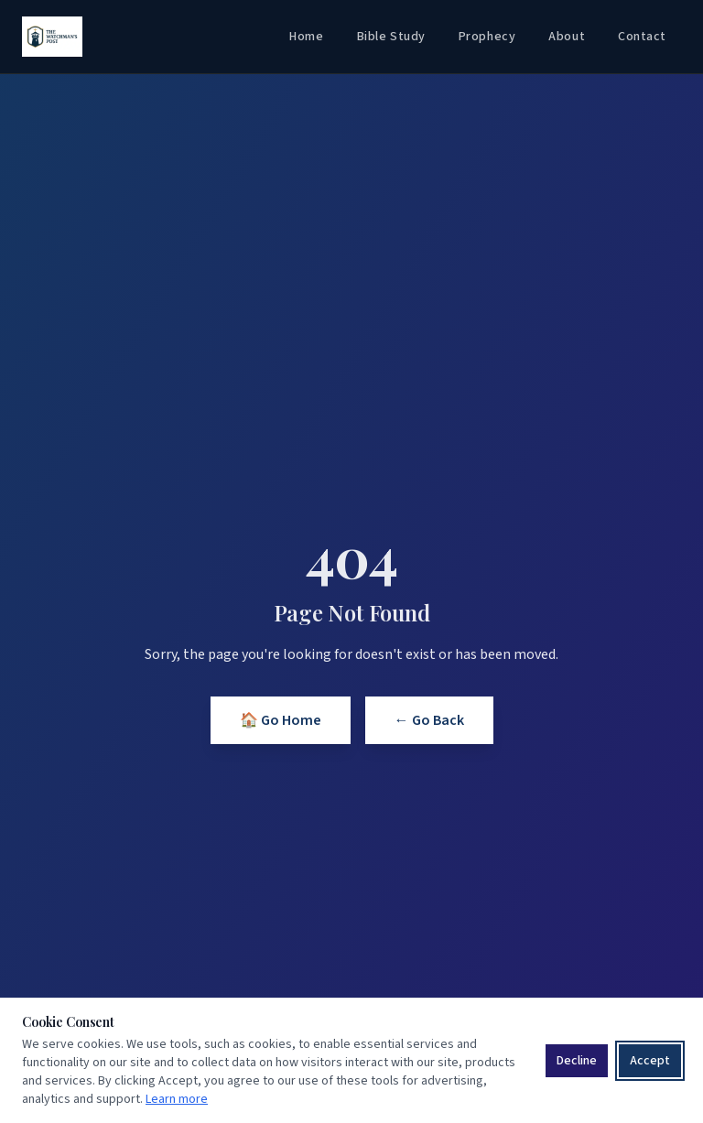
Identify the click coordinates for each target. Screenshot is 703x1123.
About (566, 36)
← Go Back (429, 720)
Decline (577, 1061)
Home (306, 36)
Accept (650, 1061)
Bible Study (391, 36)
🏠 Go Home (280, 720)
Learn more (177, 1099)
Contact (642, 36)
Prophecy (487, 36)
